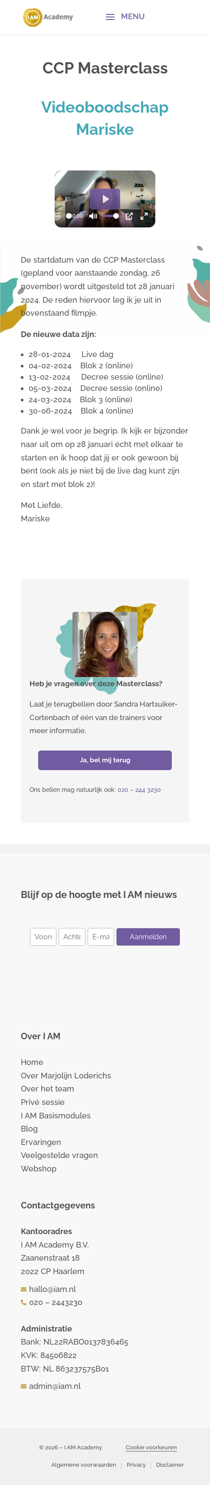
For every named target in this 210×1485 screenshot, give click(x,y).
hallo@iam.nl (52, 1289)
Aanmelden (148, 937)
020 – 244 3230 (139, 789)
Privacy (136, 1465)
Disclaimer (170, 1465)
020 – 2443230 (55, 1302)
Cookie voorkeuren (151, 1447)
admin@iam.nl (55, 1386)
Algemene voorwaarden (83, 1465)
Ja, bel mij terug (105, 760)
